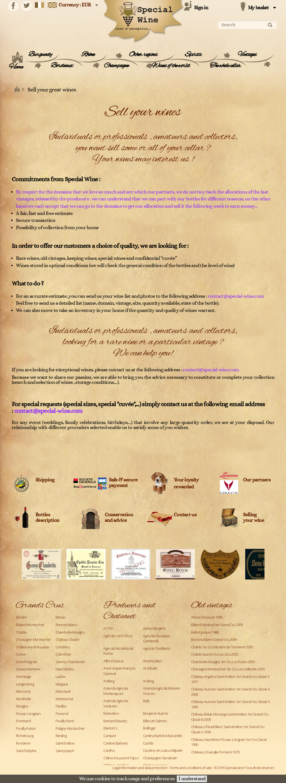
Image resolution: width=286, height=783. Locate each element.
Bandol (21, 617)
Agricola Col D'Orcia (117, 635)
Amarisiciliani (152, 660)
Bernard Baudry (115, 720)
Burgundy (40, 54)
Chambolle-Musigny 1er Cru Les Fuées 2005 (223, 661)
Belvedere (111, 713)
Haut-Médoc (65, 669)
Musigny (22, 706)
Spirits (193, 54)
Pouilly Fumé (65, 720)
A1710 (107, 628)
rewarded (184, 487)
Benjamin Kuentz (155, 713)
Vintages (247, 54)
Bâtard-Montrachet (30, 624)
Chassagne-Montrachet (33, 639)
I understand (191, 779)
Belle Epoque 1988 (205, 632)
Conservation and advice (119, 517)
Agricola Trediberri (156, 648)
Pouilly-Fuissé (25, 728)
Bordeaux (62, 65)
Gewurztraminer (28, 669)
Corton (21, 654)
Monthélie (23, 698)
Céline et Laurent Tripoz (121, 757)
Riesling (61, 735)
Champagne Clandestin (160, 757)
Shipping (44, 480)
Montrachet (64, 698)
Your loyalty (186, 480)
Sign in (201, 8)
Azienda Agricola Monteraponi (115, 691)
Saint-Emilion (65, 743)
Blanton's (110, 728)
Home (16, 67)
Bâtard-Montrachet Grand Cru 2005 (217, 624)
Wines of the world (170, 65)
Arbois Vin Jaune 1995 (207, 617)
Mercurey (23, 691)
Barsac (61, 617)
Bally (146, 700)
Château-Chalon (68, 639)
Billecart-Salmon (155, 720)
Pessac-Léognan (28, 713)
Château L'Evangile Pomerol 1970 (215, 752)
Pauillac (61, 706)
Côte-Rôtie (63, 654)
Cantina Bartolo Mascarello (162, 735)
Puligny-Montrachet (70, 728)
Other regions (143, 54)
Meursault (63, 691)
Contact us (185, 515)
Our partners (256, 480)
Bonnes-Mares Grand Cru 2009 (214, 639)
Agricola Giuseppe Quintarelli (156, 638)
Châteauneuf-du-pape (32, 646)
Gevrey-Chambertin (70, 661)
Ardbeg (108, 680)
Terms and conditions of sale (191, 767)
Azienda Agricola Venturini (115, 703)
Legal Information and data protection (139, 767)
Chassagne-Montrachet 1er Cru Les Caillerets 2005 (227, 669)
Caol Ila (148, 743)
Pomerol (62, 713)
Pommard (23, 720)
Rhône (88, 54)
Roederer (23, 743)
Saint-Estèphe (26, 750)
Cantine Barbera (115, 743)
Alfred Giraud (113, 660)
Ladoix (60, 676)
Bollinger (149, 728)
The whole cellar (225, 65)
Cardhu (109, 750)
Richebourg (24, 735)
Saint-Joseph (65, 750)
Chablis (21, 632)
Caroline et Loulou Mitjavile (162, 750)
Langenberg (25, 684)
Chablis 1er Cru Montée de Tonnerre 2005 (222, 646)
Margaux (62, 684)
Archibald (150, 668)
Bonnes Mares (66, 624)
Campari (109, 735)
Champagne (116, 65)
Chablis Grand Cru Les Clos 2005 (214, 654)
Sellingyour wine (253, 517)
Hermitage (23, 676)
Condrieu (63, 646)
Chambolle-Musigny (70, 632)
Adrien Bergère (154, 628)
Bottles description (47, 517)
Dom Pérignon (26, 661)
